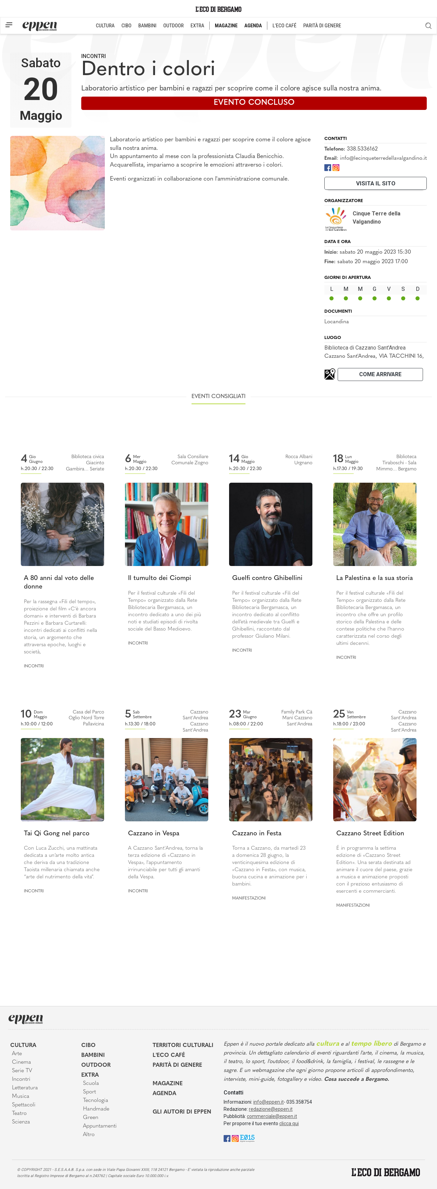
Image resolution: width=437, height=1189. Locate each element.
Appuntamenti (100, 1126)
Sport (89, 1092)
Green (90, 1117)
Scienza (21, 1122)
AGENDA (253, 26)
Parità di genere (177, 1065)
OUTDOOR (173, 26)
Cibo (88, 1045)
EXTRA (197, 26)
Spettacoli (24, 1105)
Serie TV (22, 1071)
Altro (89, 1134)
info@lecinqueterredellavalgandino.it (383, 158)
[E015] (247, 1138)
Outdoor (96, 1065)
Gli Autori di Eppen (182, 1112)
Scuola (91, 1083)
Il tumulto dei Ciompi (159, 578)
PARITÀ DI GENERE (322, 26)
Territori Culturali (183, 1045)
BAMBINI (147, 26)
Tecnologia (95, 1100)
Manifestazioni (249, 898)
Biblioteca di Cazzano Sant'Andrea (365, 347)
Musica (20, 1096)
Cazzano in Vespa (153, 834)
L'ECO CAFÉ (284, 26)
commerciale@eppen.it (272, 1116)
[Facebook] (327, 167)
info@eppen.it (268, 1102)
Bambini (93, 1055)
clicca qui (289, 1123)
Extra (90, 1075)
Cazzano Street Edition (370, 834)
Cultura (23, 1045)
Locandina (336, 322)
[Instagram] (336, 167)
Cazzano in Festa (256, 834)
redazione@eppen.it (271, 1109)
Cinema (21, 1062)
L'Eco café (169, 1055)
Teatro (19, 1113)
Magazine (168, 1084)
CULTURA (105, 26)
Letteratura (25, 1088)
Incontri (93, 56)
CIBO (126, 26)
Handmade (96, 1109)
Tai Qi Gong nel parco (56, 834)
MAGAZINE (226, 26)
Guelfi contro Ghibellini (267, 578)
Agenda (164, 1093)
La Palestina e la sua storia (374, 578)
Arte (17, 1054)
